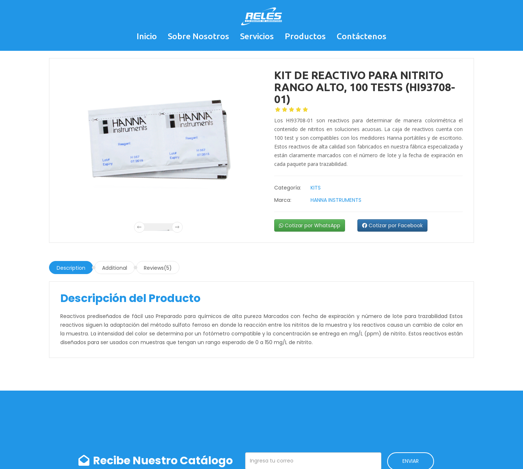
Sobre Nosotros (198, 36)
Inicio (147, 36)
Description (71, 268)
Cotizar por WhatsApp (309, 225)
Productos (305, 36)
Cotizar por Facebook (392, 225)
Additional (114, 268)
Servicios (257, 36)
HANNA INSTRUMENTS (336, 200)
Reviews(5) (158, 268)
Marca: (282, 200)
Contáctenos (361, 36)
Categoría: (287, 187)
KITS (316, 187)
